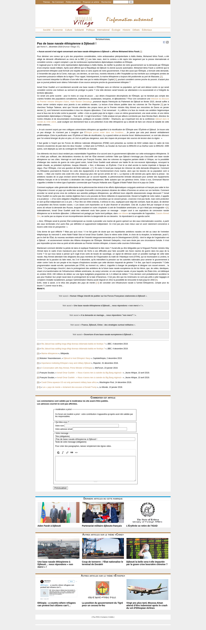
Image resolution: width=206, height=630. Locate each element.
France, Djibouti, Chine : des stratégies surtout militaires (108, 325)
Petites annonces (73, 2)
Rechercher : (106, 2)
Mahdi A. (44, 47)
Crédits (110, 622)
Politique (90, 30)
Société (47, 30)
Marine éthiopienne (49, 353)
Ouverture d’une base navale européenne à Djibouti (107, 334)
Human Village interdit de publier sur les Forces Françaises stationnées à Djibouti (107, 296)
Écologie (116, 30)
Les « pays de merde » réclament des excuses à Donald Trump (69, 387)
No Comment (58, 2)
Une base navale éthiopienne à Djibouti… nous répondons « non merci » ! (107, 305)
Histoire (126, 30)
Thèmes (46, 2)
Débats (136, 30)
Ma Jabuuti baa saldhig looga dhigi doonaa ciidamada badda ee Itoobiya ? (73, 344)
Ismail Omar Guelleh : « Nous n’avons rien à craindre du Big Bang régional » (89, 373)
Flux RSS (96, 622)
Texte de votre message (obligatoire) (70, 442)
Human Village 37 (71, 47)
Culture (68, 30)
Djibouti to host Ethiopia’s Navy (77, 358)
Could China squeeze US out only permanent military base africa (69, 382)
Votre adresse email (63, 429)
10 (97, 283)
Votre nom (59, 426)
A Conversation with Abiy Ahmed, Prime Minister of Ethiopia (66, 368)
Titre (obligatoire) (62, 436)
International (103, 30)
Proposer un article (91, 2)
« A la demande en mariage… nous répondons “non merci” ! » (107, 315)
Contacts (104, 622)
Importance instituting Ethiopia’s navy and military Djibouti (66, 363)
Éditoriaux (147, 30)
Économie (58, 30)
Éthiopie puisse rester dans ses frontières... (105, 132)
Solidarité (79, 30)
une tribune (123, 213)
